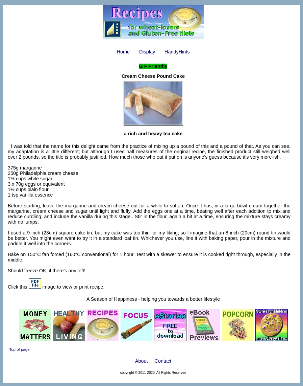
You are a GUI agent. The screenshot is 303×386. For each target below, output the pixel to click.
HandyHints (177, 51)
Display (147, 51)
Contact (163, 361)
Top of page (19, 349)
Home (123, 51)
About (141, 361)
